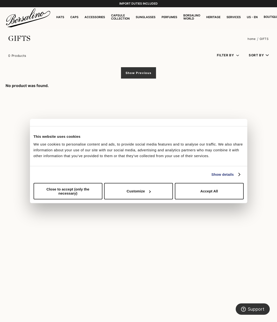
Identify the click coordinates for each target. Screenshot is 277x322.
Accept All (209, 191)
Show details (222, 174)
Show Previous (138, 73)
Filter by (225, 55)
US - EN (252, 17)
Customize (139, 191)
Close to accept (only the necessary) (67, 191)
